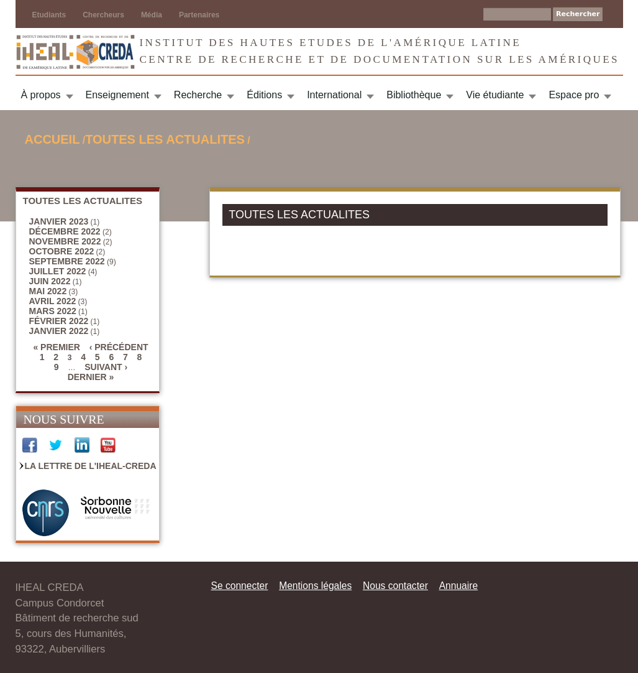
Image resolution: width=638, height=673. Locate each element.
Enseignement (117, 95)
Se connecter (239, 585)
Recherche (198, 95)
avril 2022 (52, 301)
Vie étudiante (495, 95)
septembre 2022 (67, 261)
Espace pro (574, 95)
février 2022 (59, 321)
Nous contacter (395, 585)
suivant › (105, 367)
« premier (56, 347)
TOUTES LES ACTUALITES (165, 139)
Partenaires (199, 15)
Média (151, 15)
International (334, 95)
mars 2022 (52, 311)
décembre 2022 (65, 231)
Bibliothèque (413, 95)
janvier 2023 (59, 221)
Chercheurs (103, 15)
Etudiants (49, 15)
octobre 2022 (61, 251)
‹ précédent (118, 347)
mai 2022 (48, 291)
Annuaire (458, 585)
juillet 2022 (57, 271)
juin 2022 (50, 281)
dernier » (91, 377)
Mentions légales (315, 585)
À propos (41, 95)
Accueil (52, 139)
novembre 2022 (65, 241)
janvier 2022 (59, 331)
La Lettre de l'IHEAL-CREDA (91, 466)
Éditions (264, 95)
